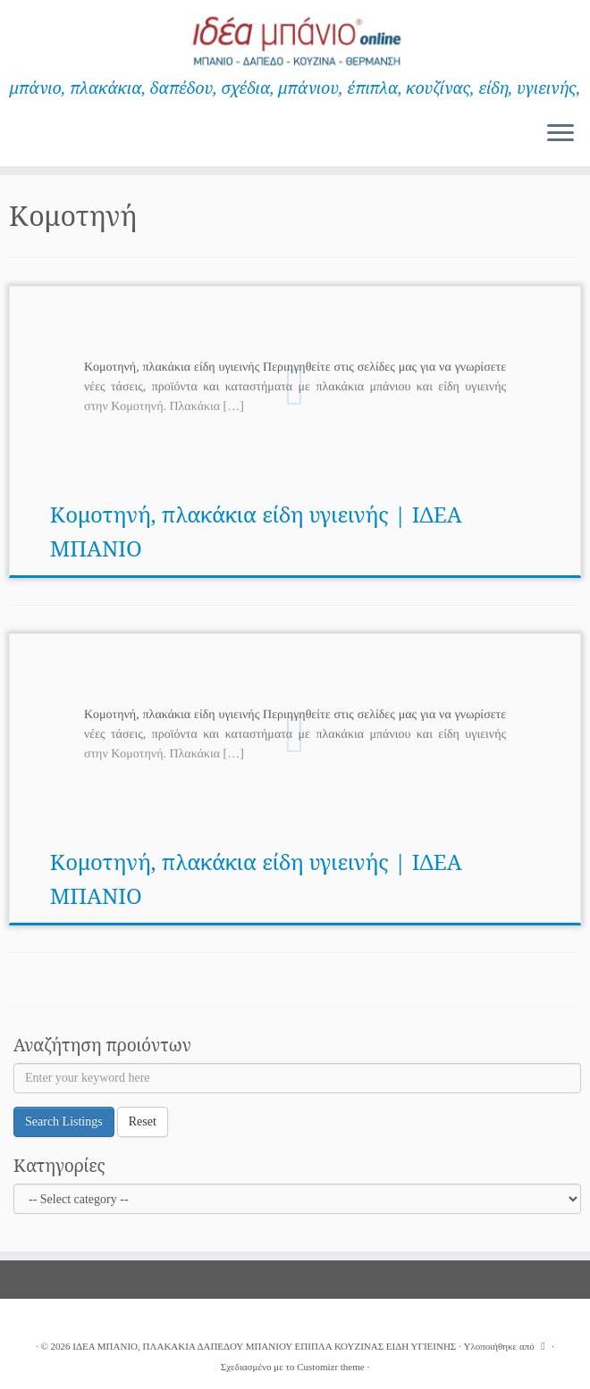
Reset (142, 1121)
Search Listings (64, 1121)
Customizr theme (330, 1366)
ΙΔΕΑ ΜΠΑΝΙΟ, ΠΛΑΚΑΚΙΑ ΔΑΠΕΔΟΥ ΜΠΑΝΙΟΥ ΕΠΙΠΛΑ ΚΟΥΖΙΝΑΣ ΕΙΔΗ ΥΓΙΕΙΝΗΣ (264, 1346)
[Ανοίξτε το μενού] (560, 134)
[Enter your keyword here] (297, 1078)
